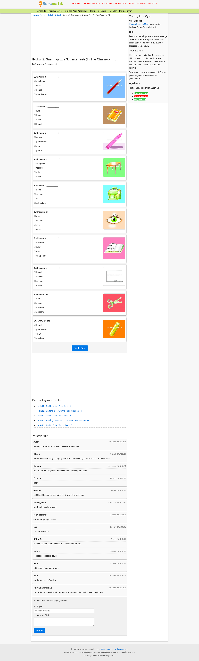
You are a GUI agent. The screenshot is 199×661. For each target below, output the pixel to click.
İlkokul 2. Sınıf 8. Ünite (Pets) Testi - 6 (54, 416)
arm (37, 216)
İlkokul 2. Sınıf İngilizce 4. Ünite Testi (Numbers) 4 (59, 411)
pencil (38, 90)
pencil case (40, 94)
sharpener (40, 163)
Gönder (39, 630)
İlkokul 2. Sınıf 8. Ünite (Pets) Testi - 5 (54, 406)
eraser (38, 303)
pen (37, 146)
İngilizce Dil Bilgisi (98, 11)
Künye (103, 649)
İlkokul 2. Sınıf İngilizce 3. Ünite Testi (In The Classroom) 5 (63, 420)
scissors (39, 312)
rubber (38, 111)
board (38, 124)
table (37, 120)
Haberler (113, 11)
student (38, 194)
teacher (38, 168)
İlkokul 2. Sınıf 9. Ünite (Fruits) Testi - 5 (54, 425)
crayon (38, 137)
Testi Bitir (79, 348)
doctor (38, 285)
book (37, 115)
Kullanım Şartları (121, 649)
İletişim (110, 649)
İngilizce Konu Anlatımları (76, 11)
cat (36, 199)
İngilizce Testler (55, 11)
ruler (37, 172)
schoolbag (40, 203)
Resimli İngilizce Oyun (139, 24)
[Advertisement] (79, 37)
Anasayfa (41, 11)
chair (37, 85)
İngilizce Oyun (125, 11)
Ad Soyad (38, 606)
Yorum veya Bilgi (41, 615)
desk (37, 251)
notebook (39, 81)
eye (37, 225)
